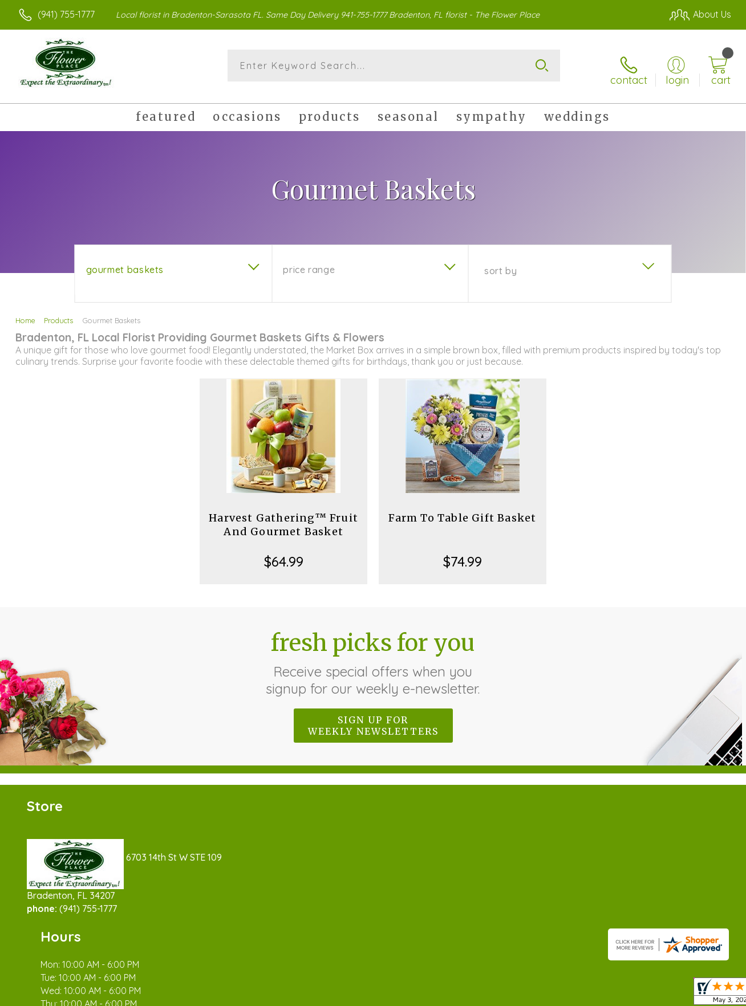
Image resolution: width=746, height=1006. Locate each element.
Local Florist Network (628, 994)
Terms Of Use (479, 994)
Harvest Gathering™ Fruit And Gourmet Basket (283, 516)
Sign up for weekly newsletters (373, 717)
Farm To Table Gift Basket (462, 509)
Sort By (500, 262)
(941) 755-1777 (66, 14)
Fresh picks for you (373, 655)
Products (58, 312)
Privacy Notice (546, 994)
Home (25, 312)
